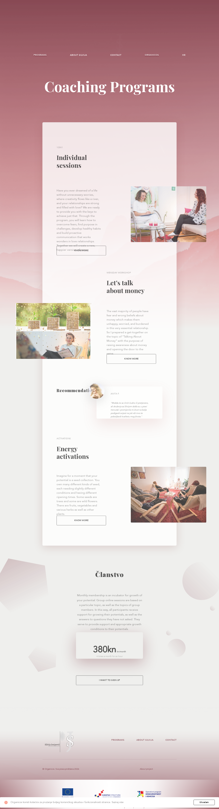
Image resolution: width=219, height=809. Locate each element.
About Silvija (78, 55)
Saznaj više (118, 802)
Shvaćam (204, 802)
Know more (81, 254)
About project (146, 770)
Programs (40, 55)
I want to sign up (109, 684)
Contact (115, 55)
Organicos (152, 55)
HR (183, 55)
